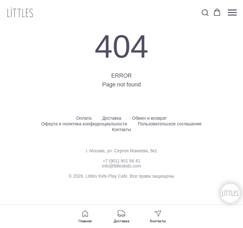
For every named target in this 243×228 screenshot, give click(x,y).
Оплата (83, 118)
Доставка (111, 118)
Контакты (121, 129)
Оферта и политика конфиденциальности (84, 123)
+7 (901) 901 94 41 (121, 160)
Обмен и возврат (149, 118)
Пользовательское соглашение (170, 123)
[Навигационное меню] (232, 13)
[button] (205, 12)
